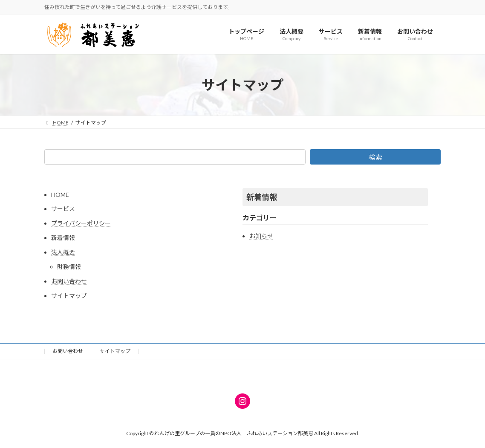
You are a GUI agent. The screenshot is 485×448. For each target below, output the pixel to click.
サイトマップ (69, 295)
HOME (60, 194)
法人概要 (63, 252)
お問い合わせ (69, 281)
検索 (375, 157)
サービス (63, 208)
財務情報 (69, 266)
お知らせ (261, 236)
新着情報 (63, 237)
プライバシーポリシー (81, 223)
